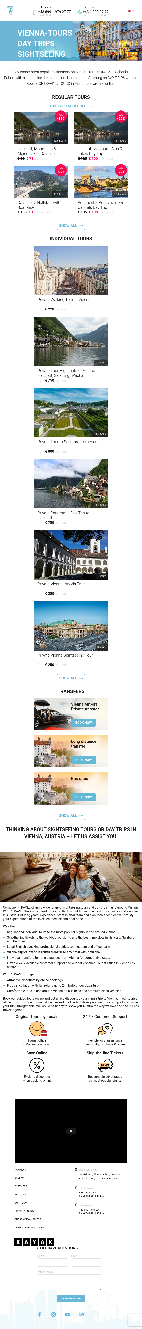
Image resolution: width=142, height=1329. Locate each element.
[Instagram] (54, 1316)
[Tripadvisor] (81, 1316)
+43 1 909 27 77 (95, 12)
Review (19, 1178)
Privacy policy (24, 1210)
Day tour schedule (68, 106)
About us (20, 1194)
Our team (20, 1202)
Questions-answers (27, 1219)
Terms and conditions (29, 1227)
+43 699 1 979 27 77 (54, 12)
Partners (20, 1186)
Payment (20, 1169)
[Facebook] (40, 1316)
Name (40, 1255)
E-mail (74, 1255)
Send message (71, 1298)
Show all (68, 225)
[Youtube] (68, 1316)
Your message (45, 1271)
